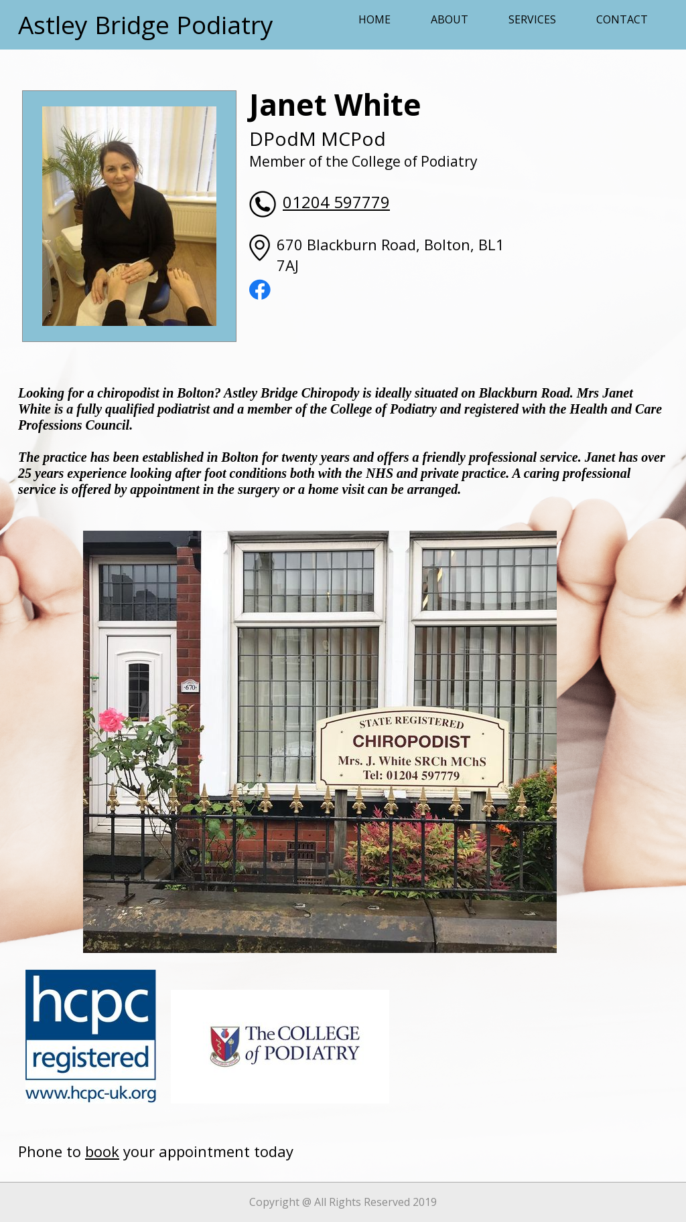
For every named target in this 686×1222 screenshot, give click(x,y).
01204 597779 (336, 202)
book (102, 1151)
